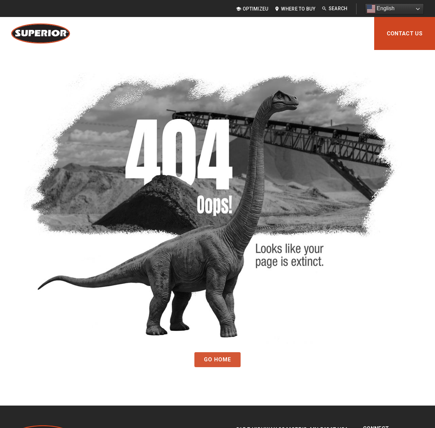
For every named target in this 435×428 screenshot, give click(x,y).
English (381, 9)
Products (133, 33)
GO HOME (217, 359)
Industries (230, 33)
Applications (181, 33)
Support (317, 33)
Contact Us (404, 33)
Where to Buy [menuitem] (298, 9)
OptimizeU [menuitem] (255, 9)
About (352, 33)
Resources (275, 33)
